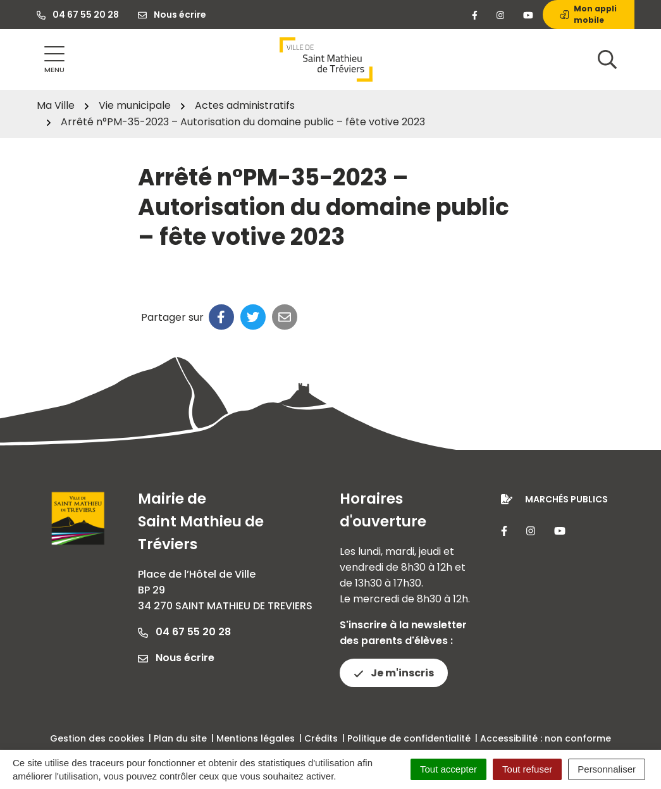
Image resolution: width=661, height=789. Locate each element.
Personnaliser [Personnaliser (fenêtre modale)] (607, 769)
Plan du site (180, 738)
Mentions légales (255, 738)
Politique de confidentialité (409, 738)
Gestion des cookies (97, 738)
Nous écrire (176, 657)
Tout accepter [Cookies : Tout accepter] (448, 769)
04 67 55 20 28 (184, 631)
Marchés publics (566, 499)
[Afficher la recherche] (607, 59)
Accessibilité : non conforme (545, 738)
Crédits (321, 738)
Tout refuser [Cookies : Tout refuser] (527, 769)
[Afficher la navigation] (54, 60)
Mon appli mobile (588, 14)
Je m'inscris (394, 673)
